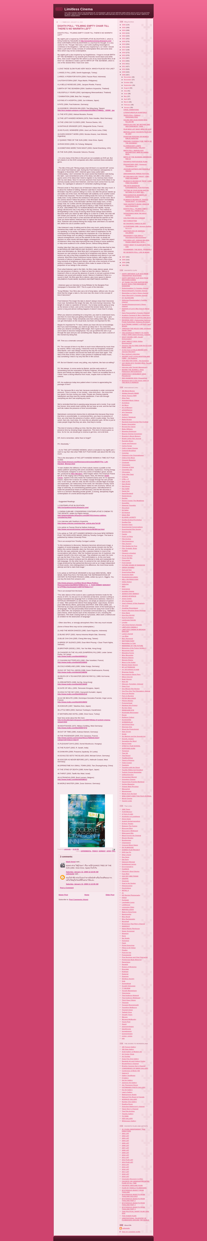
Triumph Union (127, 1010)
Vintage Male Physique (130, 786)
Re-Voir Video (127, 708)
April (126, 99)
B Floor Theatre (127, 823)
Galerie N (125, 1073)
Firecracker (126, 560)
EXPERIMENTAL (86, 851)
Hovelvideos (126, 888)
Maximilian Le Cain (129, 643)
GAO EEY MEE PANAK (130, 876)
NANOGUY (126, 926)
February (127, 105)
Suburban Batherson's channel (133, 1106)
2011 (124, 66)
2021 (124, 38)
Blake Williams (127, 429)
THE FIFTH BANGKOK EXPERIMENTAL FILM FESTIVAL (136, 186)
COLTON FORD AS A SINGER (134, 218)
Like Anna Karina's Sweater (132, 625)
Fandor (124, 534)
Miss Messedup (127, 655)
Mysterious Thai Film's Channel (133, 924)
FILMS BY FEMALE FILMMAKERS (134, 1188)
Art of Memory (127, 407)
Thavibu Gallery (127, 1114)
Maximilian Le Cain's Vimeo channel (135, 293)
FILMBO (125, 551)
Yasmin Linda (127, 801)
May (125, 96)
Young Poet (126, 1022)
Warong (125, 1017)
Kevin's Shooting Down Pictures (133, 610)
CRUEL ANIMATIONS (131, 110)
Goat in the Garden (129, 883)
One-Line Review (128, 693)
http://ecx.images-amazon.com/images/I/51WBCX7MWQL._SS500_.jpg (86, 110)
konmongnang (127, 1033)
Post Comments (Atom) (78, 900)
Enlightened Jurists (129, 864)
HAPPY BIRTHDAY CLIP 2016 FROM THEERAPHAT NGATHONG (135, 274)
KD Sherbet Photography (131, 895)
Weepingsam (126, 791)
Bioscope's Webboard (130, 831)
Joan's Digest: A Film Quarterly (133, 603)
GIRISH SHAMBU (128, 567)
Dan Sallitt (125, 489)
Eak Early (125, 859)
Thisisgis (125, 1002)
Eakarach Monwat (128, 862)
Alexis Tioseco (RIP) (129, 395)
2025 (124, 27)
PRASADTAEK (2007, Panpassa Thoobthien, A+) (135, 165)
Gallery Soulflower (128, 1075)
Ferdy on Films (127, 536)
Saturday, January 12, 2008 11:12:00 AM (82, 884)
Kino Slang (126, 613)
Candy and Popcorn (129, 443)
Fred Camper (126, 563)
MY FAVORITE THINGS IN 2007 (134, 223)
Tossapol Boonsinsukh (130, 1005)
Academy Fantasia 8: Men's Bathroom (136, 315)
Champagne (126, 842)
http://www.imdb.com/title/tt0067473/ (72, 728)
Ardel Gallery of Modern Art (132, 1052)
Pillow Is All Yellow (129, 948)
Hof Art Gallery (127, 1080)
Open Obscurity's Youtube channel (134, 295)
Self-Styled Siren (128, 724)
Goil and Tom (127, 570)
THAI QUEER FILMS (129, 1216)
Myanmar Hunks (128, 672)
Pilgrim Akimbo (127, 700)
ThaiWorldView (127, 758)
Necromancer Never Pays (131, 674)
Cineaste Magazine (129, 460)
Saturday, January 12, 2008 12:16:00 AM (82, 872)
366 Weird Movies (128, 391)
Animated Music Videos (130, 400)
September (128, 85)
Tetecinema (126, 993)
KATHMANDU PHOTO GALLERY (133, 1087)
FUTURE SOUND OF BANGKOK (133, 565)
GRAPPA (125, 878)
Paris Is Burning (128, 696)
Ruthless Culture (128, 717)
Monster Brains (127, 660)
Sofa (123, 981)
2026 (124, 25)
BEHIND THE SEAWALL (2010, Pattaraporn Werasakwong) (133, 370)
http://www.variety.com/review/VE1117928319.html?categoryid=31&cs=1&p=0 (78, 739)
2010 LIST (125, 1155)
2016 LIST (125, 1169)
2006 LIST (125, 1145)
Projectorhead (127, 703)
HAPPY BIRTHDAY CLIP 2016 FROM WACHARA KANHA (135, 279)
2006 (124, 260)
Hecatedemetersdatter (130, 577)
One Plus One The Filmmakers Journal (136, 691)
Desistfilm (125, 503)
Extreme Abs (126, 532)
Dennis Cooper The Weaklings (133, 500)
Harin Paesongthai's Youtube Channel (136, 313)
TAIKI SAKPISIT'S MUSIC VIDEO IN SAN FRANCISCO (136, 205)
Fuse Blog (125, 874)
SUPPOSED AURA (128, 748)
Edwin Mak (126, 515)
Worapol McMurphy (129, 1019)
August (127, 88)
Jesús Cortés (126, 598)
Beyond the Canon (128, 426)
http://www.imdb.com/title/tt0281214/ (72, 694)
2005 (124, 262)
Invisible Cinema (128, 591)
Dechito (125, 498)
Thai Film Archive (128, 1111)
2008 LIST (125, 1150)
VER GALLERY (127, 1118)
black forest (71, 862)
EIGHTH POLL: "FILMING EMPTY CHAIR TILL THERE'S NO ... (135, 209)
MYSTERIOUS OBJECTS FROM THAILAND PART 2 (133, 1199)
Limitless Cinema (78, 9)
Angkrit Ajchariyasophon (131, 821)
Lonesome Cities (128, 907)
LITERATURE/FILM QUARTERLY (135, 112)
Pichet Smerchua (128, 945)
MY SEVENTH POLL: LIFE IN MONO (136, 252)
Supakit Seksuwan (128, 986)
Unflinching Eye (127, 774)
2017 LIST (125, 1172)
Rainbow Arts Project (129, 705)
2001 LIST (125, 1133)
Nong (124, 936)
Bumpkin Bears (127, 441)
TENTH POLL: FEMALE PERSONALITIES (131, 116)
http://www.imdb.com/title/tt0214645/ (72, 684)
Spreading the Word (129, 741)
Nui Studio (126, 938)
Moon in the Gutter (129, 662)
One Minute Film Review (131, 689)
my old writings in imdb (130, 669)
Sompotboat (126, 983)
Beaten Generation (129, 424)
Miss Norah (126, 916)
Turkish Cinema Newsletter (132, 772)
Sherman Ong (127, 727)
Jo (123, 893)
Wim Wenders (77, 474)
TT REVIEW (126, 988)
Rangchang (126, 962)
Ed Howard (126, 512)
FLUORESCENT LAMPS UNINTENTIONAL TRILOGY (134, 147)
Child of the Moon (128, 458)
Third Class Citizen (129, 1000)
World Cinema (127, 798)
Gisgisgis (125, 881)
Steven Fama (126, 743)
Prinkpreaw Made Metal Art (132, 960)
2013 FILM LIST (127, 1162)
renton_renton (127, 1036)
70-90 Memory (127, 812)
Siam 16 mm (126, 731)
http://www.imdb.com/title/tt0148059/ (72, 672)
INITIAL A (125, 890)
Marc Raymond (127, 638)
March (126, 102)
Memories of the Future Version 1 (134, 648)
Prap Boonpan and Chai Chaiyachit (135, 957)
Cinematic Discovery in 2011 (132, 1179)
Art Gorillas (126, 1056)
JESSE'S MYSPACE (129, 596)
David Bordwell (127, 493)
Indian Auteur (127, 582)
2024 (124, 30)
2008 (124, 75)
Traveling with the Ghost (131, 767)
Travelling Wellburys (129, 1007)
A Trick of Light (127, 814)
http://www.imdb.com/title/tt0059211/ (72, 656)
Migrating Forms (128, 653)
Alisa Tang (126, 398)
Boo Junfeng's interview (131, 354)
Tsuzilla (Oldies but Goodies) (132, 770)
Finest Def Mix (127, 558)
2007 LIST (125, 1148)
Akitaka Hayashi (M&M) (130, 393)
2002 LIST (125, 1136)
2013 (124, 61)
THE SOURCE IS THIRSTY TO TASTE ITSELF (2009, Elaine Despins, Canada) (136, 333)
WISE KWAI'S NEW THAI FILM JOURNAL (137, 796)
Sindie (124, 734)
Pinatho (125, 950)
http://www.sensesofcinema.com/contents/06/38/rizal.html (81, 529)
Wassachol (126, 789)
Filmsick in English (129, 553)
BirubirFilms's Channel (130, 1063)
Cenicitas (125, 453)
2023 (124, 33)
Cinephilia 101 (127, 469)
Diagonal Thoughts (129, 505)
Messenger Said (128, 650)
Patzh (124, 943)
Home (86, 895)
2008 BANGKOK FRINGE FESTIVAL (136, 173)
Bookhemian (126, 840)
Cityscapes (126, 472)
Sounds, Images (128, 739)
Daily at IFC (126, 481)
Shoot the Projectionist (130, 729)
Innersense (126, 589)
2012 (124, 63)
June (126, 93)
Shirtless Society (128, 979)
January (127, 107)
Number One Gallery (129, 1102)
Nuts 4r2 (125, 681)
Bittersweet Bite (127, 833)
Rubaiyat (125, 974)
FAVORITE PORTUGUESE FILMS (135, 161)
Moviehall (125, 921)
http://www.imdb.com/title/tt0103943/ (72, 662)
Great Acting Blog (128, 572)
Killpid (124, 897)
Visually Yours (127, 1014)
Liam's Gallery (127, 1092)
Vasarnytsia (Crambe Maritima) (133, 782)
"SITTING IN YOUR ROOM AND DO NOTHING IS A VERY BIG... (136, 191)
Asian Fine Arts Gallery (130, 1059)
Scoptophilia (126, 720)
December (128, 77)
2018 (124, 47)
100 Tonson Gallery (129, 1047)
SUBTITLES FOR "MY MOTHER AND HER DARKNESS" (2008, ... (136, 125)
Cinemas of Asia (128, 467)
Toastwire (125, 765)
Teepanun (125, 751)
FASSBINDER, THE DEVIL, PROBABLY (137, 249)
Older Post (110, 895)
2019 (124, 44)
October (127, 82)
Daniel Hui (125, 491)
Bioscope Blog (127, 828)
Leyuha (124, 622)
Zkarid (124, 1024)
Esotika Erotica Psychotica (132, 520)
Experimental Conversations (132, 527)
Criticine (125, 477)
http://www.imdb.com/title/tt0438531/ (72, 779)
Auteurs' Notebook (129, 417)
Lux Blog (125, 636)
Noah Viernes (127, 679)
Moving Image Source (130, 665)
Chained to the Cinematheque (133, 455)
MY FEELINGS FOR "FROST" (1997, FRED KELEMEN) (136, 177)
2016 (124, 52)
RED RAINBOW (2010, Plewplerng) (134, 378)
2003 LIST (125, 1138)
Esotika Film (126, 522)
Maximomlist (126, 914)
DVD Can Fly (126, 852)
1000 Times (126, 809)
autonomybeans (128, 1026)
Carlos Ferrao (127, 446)
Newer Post (63, 895)
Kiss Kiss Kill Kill (128, 615)
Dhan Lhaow (126, 855)
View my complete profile (131, 1232)
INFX (123, 586)
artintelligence (127, 410)
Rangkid (125, 964)
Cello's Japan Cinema (130, 448)
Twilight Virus (127, 1012)
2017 (124, 50)
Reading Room (127, 1104)
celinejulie (70, 874)
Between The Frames (129, 826)
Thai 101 (125, 753)
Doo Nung (125, 857)
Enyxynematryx (127, 866)
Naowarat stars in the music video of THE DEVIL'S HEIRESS (135, 381)
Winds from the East (129, 794)
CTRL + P (125, 479)
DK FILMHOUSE (128, 847)
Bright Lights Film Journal (131, 438)
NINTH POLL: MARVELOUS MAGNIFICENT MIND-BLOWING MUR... (136, 152)
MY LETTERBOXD (128, 667)
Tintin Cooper (127, 763)
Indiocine (125, 584)
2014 (124, 58)
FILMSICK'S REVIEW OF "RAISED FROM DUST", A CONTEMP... (135, 200)
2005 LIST (125, 1143)
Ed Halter (125, 510)
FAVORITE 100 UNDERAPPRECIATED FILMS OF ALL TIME (135, 1182)
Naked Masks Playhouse (131, 928)
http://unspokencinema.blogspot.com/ (95, 41)
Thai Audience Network (130, 995)
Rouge (124, 715)
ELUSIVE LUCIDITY (129, 517)
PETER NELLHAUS (129, 698)
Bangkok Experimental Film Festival (135, 422)
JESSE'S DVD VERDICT (130, 593)
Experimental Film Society (131, 529)
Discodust (125, 508)
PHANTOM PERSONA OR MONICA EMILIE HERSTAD (136, 137)
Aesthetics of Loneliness (131, 816)
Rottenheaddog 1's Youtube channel (135, 288)
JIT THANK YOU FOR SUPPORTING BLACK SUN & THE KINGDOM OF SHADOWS (135, 284)
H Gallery (125, 1078)
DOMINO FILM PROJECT (131, 850)
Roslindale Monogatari (130, 712)
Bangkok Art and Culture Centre (133, 1061)
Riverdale (125, 969)
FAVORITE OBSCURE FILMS (132, 1185)
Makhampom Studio (129, 1094)
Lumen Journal (127, 634)
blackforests (126, 1029)
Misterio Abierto (128, 657)
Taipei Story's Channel (130, 1109)
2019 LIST (125, 1176)
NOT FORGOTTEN (130, 221)
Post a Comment (67, 888)
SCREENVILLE (127, 722)
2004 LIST (125, 1140)
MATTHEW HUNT (128, 641)
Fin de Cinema (127, 555)
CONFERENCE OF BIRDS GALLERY (135, 1068)
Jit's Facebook (127, 601)
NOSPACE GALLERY (129, 1099)
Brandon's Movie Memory (131, 436)
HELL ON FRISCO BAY (130, 579)
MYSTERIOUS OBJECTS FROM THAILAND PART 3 (133, 1204)
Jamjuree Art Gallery (129, 1082)
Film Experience (128, 541)
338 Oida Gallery (128, 1049)
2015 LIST (125, 1167)
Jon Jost (125, 606)
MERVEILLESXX (128, 909)
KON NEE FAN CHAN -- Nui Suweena (135, 361)
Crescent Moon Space (130, 845)
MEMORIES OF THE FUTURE (132, 646)
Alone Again (126, 819)
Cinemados (126, 465)
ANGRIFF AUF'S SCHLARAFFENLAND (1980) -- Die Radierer (136, 357)
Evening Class (127, 524)
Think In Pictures (128, 760)
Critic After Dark (128, 474)
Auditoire (125, 415)
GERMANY (102, 851)
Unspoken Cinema (128, 779)
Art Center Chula (128, 1054)
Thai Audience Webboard (131, 998)
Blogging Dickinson (129, 431)
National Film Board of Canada (133, 1097)
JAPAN (108, 851)
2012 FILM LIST (127, 1160)
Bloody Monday (127, 838)
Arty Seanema (127, 412)
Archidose (125, 403)
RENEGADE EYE (128, 710)
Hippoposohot (127, 886)
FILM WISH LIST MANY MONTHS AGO (137, 129)
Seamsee (125, 976)
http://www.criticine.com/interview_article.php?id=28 (79, 523)
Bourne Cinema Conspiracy (132, 434)
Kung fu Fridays (128, 617)
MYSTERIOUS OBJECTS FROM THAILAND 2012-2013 (133, 1195)
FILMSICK (125, 869)
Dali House (126, 486)
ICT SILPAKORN (128, 298)
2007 (124, 257)
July (125, 91)
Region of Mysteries (129, 967)
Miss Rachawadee (128, 919)
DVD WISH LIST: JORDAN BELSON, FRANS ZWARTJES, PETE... (136, 241)
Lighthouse (126, 905)
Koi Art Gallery (127, 1090)
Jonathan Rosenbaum (130, 608)
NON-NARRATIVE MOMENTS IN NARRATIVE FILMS (135, 196)
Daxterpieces (126, 496)
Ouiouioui (125, 940)
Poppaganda (126, 955)
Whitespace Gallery (129, 1121)
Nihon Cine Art (127, 677)
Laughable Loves (128, 902)
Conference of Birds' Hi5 (131, 1071)
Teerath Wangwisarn (129, 990)
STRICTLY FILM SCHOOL (131, 746)
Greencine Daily (127, 574)
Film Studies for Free (129, 546)
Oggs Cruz (126, 686)
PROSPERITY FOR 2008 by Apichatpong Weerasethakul (134, 236)
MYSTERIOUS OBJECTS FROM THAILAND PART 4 (133, 1208)
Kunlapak (125, 900)
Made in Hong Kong (129, 912)
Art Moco (125, 405)
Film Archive (126, 539)
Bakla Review (127, 419)
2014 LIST (125, 1164)
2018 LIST (125, 1174)
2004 (124, 265)
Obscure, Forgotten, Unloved (132, 684)
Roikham (125, 971)
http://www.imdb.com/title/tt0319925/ (72, 702)
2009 (124, 72)
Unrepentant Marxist (129, 777)
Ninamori (125, 933)
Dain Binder (126, 484)
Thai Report (126, 755)
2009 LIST (125, 1153)
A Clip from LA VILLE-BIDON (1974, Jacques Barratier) (135, 351)
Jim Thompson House (130, 1085)
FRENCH (95, 851)
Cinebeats (125, 462)
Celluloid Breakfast (129, 450)
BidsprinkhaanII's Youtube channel (134, 290)
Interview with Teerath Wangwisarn (134, 367)
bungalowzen (127, 1031)
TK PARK (125, 1116)
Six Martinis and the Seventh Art (133, 736)
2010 (124, 69)
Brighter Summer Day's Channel (133, 1066)
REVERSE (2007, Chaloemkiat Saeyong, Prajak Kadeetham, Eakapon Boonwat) (136, 321)
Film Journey (126, 543)
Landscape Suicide (129, 620)
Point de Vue (126, 952)
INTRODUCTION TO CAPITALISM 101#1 (136, 317)
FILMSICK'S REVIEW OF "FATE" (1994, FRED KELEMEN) (137, 182)
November (128, 79)
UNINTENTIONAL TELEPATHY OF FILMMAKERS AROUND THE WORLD (135, 1219)
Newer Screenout (128, 931)
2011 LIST (125, 1157)
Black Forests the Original (131, 835)
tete (123, 1038)
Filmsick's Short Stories (130, 871)
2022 (124, 36)
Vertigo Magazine (128, 784)
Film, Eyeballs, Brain (129, 548)
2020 (124, 41)
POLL (113, 851)
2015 (124, 55)
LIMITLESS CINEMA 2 (130, 627)
